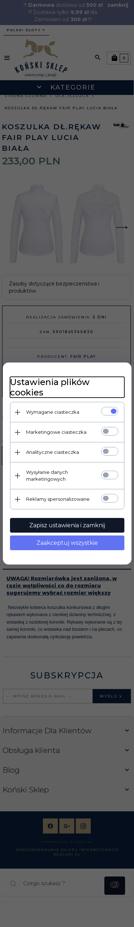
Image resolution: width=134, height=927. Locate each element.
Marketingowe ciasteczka (56, 432)
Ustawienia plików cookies (50, 387)
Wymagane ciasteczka (52, 412)
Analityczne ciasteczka (52, 452)
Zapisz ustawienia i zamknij (67, 525)
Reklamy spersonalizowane (58, 499)
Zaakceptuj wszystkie (67, 542)
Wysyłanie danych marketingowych (47, 475)
